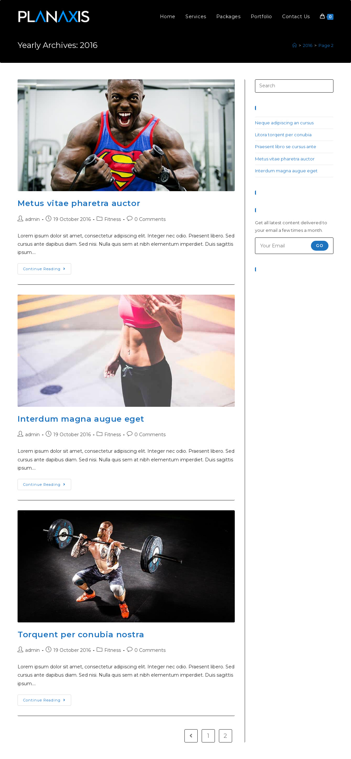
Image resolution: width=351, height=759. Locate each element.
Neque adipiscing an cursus (284, 122)
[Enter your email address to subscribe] (294, 245)
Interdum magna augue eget (81, 419)
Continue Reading (44, 269)
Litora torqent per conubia (283, 134)
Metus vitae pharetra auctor (79, 203)
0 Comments (150, 219)
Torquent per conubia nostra (81, 634)
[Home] (294, 45)
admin (32, 219)
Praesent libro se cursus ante (285, 146)
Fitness (112, 219)
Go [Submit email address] (320, 245)
